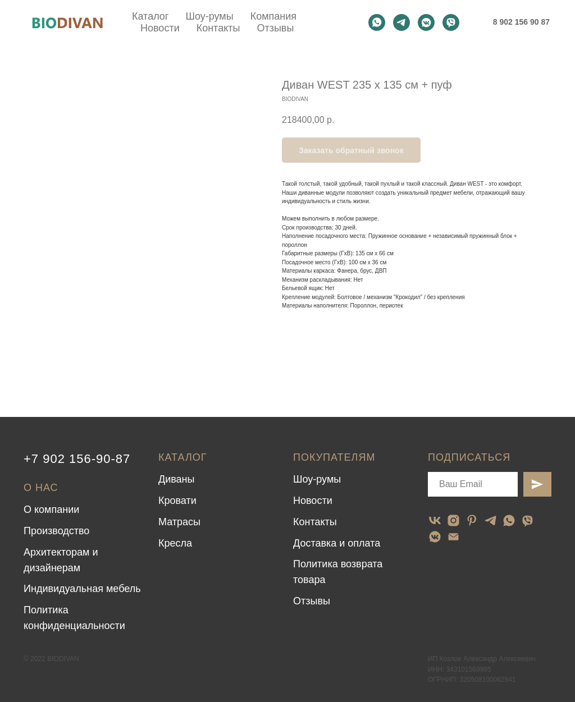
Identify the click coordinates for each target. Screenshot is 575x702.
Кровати (177, 500)
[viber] (450, 22)
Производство (56, 530)
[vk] (435, 520)
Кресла (175, 543)
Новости (160, 28)
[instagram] (453, 520)
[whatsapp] (376, 22)
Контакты (218, 28)
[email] (453, 537)
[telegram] (401, 22)
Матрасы (179, 521)
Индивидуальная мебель (82, 588)
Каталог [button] (150, 16)
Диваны (176, 479)
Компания (273, 16)
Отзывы (275, 28)
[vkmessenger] (426, 22)
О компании (51, 509)
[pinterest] (472, 520)
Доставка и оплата (336, 543)
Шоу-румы (209, 16)
